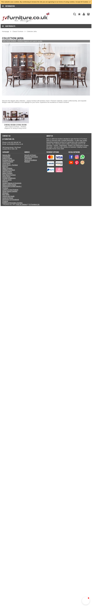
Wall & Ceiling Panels (9, 185)
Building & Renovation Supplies (12, 203)
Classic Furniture (7, 161)
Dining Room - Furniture (10, 165)
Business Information (31, 157)
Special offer (6, 155)
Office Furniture (7, 168)
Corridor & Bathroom (9, 178)
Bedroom (5, 166)
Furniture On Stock (8, 160)
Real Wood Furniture (9, 175)
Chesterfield (6, 157)
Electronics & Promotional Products (10, 200)
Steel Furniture (7, 171)
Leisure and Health (8, 196)
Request (27, 161)
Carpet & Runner (7, 198)
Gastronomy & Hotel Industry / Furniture (12, 187)
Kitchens (5, 181)
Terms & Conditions (30, 160)
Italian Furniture (7, 173)
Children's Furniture (8, 170)
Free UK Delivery (21, 204)
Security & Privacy (30, 155)
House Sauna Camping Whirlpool (9, 192)
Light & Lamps (7, 180)
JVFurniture (28, 158)
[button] (86, 601)
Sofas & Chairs (7, 158)
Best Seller (5, 194)
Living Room (6, 163)
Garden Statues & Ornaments (11, 183)
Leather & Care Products (10, 190)
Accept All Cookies (83, 2)
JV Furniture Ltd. (34, 204)
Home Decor (6, 176)
